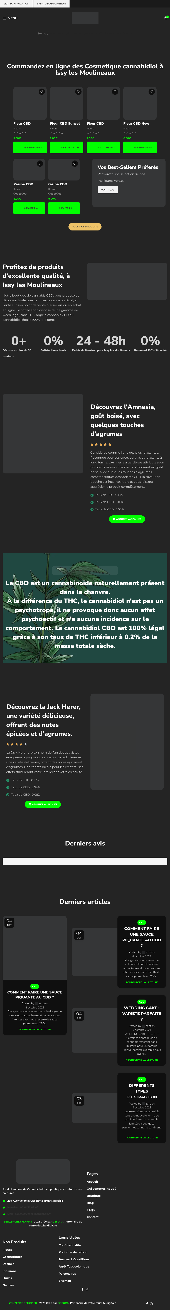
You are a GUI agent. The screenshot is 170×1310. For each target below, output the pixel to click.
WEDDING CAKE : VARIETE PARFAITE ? (141, 1012)
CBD (34, 986)
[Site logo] (85, 18)
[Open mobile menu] (10, 18)
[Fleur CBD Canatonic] (103, 103)
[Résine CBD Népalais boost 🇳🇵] (29, 169)
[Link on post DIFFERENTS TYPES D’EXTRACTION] (96, 1106)
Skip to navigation (16, 3)
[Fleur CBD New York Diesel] (140, 103)
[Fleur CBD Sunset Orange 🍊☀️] (66, 103)
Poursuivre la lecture (35, 1029)
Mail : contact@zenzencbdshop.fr (29, 1212)
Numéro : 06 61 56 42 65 (22, 1205)
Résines (18, 189)
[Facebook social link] (82, 1287)
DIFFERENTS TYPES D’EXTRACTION (141, 1090)
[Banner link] (129, 183)
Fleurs (17, 128)
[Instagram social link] (87, 1287)
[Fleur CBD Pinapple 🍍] (29, 103)
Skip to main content (51, 3)
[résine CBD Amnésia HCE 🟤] (64, 169)
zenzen (43, 1003)
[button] (29, 147)
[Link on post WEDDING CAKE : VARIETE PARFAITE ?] (96, 1029)
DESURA (57, 1219)
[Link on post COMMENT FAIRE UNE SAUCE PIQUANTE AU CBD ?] (35, 948)
